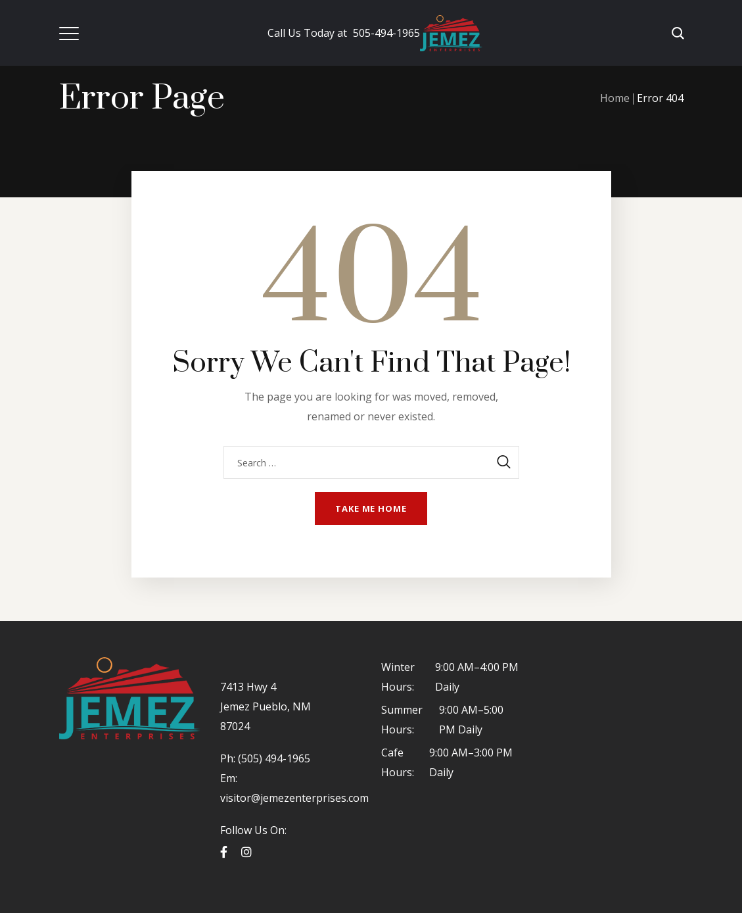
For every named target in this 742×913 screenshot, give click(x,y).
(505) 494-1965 (272, 758)
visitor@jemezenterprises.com (294, 798)
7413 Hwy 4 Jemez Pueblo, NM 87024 (265, 706)
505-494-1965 (343, 33)
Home (615, 98)
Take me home (371, 508)
